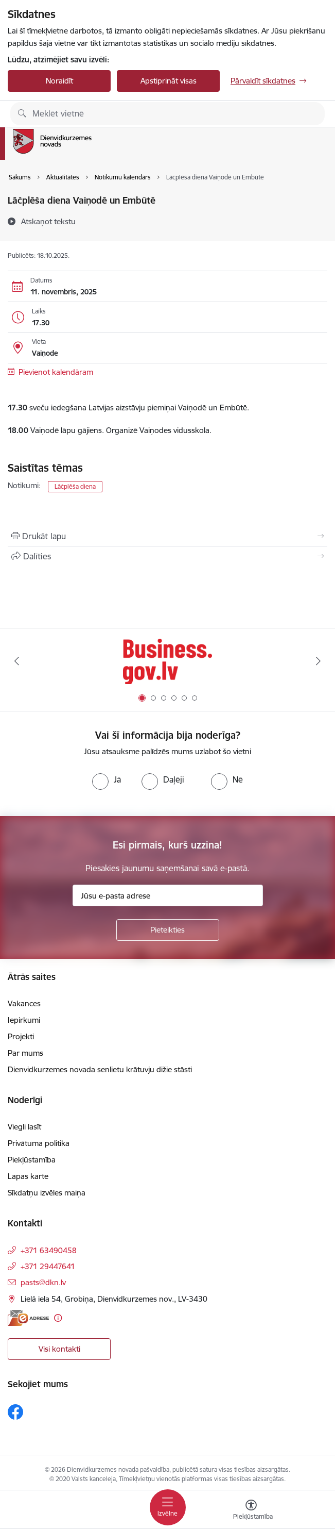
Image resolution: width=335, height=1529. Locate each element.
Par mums (25, 1053)
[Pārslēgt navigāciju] (168, 1507)
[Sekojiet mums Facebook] (15, 1412)
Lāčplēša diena (75, 486)
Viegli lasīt (24, 1127)
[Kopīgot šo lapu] (167, 556)
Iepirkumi (24, 1020)
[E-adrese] (28, 1317)
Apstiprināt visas (168, 81)
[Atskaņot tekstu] (48, 221)
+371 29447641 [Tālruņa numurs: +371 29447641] (48, 1266)
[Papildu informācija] (58, 1318)
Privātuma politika (38, 1143)
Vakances (24, 1003)
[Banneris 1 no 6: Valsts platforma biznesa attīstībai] (167, 661)
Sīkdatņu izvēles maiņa (46, 1193)
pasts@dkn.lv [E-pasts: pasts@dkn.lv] (43, 1282)
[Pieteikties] (167, 930)
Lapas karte (28, 1176)
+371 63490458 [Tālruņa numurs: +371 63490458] (49, 1250)
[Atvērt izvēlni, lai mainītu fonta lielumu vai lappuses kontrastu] (251, 1511)
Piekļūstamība (32, 1160)
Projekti (21, 1036)
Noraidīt (59, 81)
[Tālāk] (318, 661)
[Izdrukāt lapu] (167, 536)
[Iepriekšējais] (16, 661)
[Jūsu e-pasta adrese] (168, 895)
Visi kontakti (59, 1349)
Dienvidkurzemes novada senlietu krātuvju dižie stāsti (100, 1069)
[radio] (106, 779)
